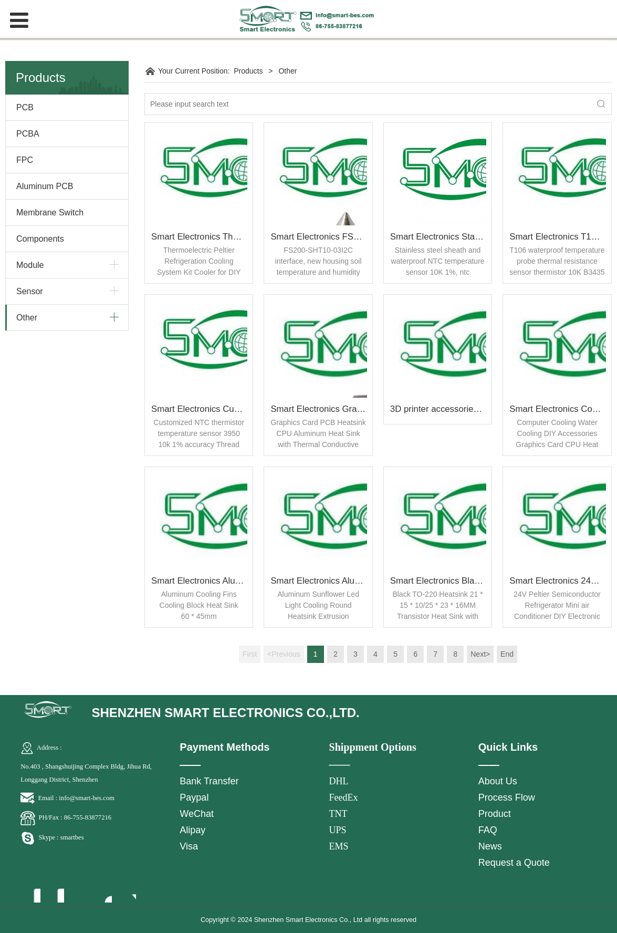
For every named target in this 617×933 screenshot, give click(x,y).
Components (40, 238)
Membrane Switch (49, 212)
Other (26, 317)
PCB (25, 107)
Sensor (29, 291)
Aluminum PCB (44, 186)
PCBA (27, 133)
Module (30, 265)
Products (248, 71)
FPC (24, 160)
